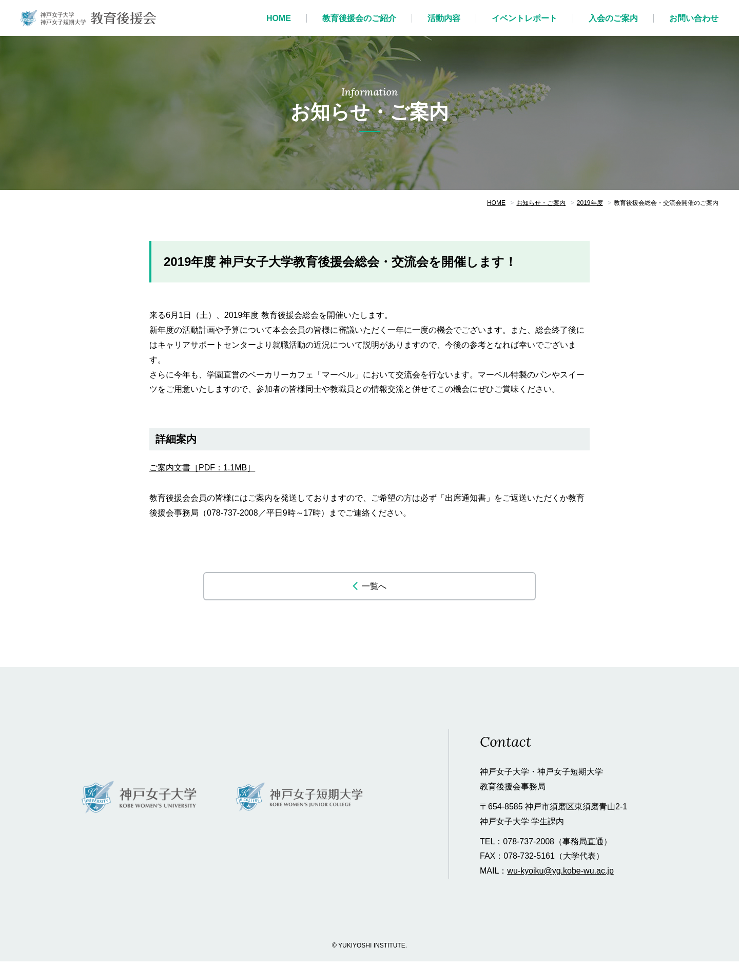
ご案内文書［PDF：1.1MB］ (202, 467)
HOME (496, 202)
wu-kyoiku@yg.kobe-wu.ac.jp (560, 875)
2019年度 (590, 202)
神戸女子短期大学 (300, 802)
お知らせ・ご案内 (541, 202)
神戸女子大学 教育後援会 (89, 18)
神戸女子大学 (139, 802)
